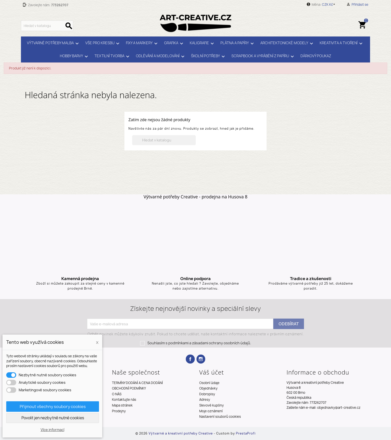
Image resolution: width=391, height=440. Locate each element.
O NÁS (116, 394)
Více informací (52, 429)
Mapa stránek (122, 405)
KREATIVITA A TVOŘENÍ (342, 43)
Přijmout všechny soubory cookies (53, 406)
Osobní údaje (209, 383)
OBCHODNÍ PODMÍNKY (129, 388)
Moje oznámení (211, 411)
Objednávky (208, 388)
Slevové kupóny (211, 405)
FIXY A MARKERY (142, 43)
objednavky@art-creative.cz (339, 407)
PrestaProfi (246, 433)
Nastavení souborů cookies (220, 416)
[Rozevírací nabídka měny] (329, 4)
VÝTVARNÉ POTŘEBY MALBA (53, 43)
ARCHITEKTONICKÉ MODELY (287, 43)
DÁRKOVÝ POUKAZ (315, 55)
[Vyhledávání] (47, 25)
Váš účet (211, 372)
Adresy (204, 399)
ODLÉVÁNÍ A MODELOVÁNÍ (161, 56)
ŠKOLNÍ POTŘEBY (208, 56)
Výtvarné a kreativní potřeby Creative (181, 433)
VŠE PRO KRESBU (103, 43)
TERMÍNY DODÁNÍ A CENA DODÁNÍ (137, 383)
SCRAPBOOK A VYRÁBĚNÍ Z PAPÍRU (263, 56)
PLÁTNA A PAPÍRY (237, 43)
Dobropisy (207, 394)
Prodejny (119, 411)
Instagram (200, 359)
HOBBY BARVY (75, 56)
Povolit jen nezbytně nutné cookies (52, 418)
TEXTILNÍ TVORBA (113, 56)
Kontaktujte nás (124, 399)
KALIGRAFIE (202, 43)
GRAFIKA (174, 43)
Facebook (190, 359)
